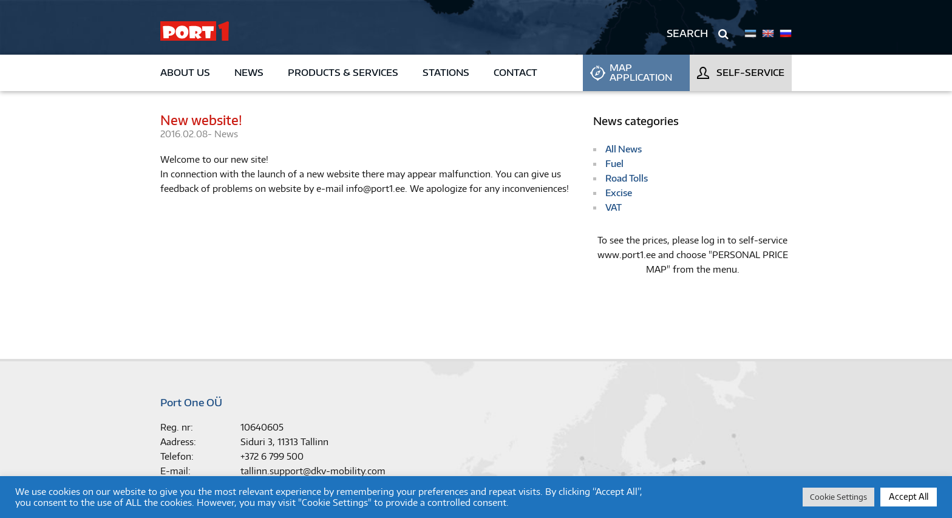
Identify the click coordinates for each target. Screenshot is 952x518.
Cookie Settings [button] (838, 497)
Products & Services (343, 72)
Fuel (614, 163)
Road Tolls (626, 178)
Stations (446, 72)
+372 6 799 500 (272, 456)
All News (623, 149)
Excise (618, 193)
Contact (515, 72)
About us (185, 72)
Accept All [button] (908, 496)
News (249, 72)
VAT (613, 207)
